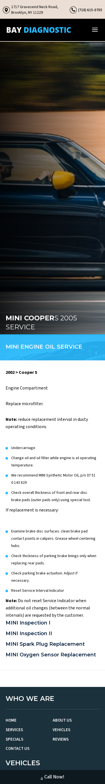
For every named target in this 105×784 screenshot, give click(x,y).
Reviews (61, 739)
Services (14, 730)
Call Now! (52, 777)
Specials (14, 739)
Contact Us (17, 749)
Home (11, 720)
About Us (62, 720)
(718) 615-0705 (90, 10)
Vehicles (61, 730)
